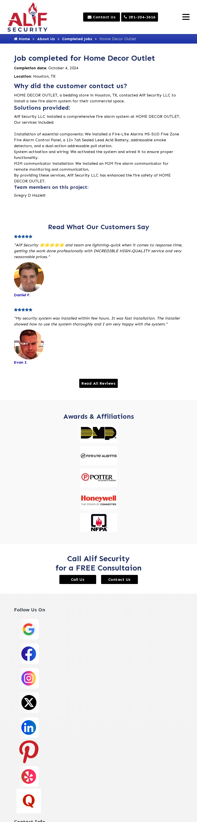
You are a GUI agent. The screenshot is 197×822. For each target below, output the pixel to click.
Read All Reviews (98, 383)
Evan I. (20, 362)
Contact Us (102, 17)
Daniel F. (22, 295)
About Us (46, 38)
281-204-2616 (140, 17)
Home (22, 38)
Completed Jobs (77, 38)
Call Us (78, 579)
